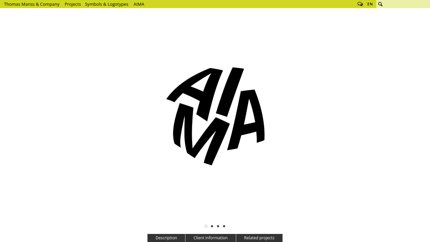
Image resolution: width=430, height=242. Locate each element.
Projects (72, 4)
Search (380, 4)
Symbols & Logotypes (106, 4)
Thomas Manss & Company (31, 4)
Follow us (360, 4)
